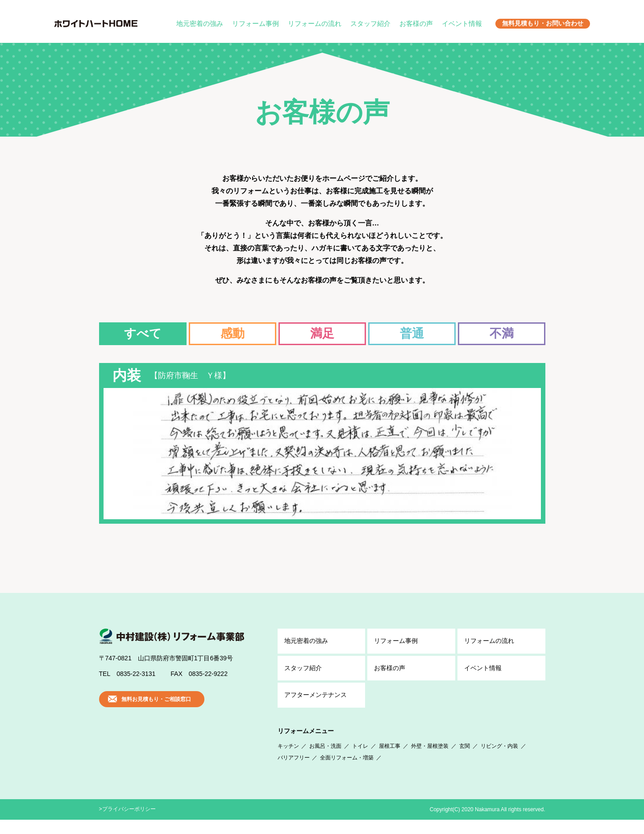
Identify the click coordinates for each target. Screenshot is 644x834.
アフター (315, 709)
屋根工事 (389, 760)
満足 (322, 333)
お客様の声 (416, 23)
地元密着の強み (199, 23)
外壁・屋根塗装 (430, 760)
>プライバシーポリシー (127, 823)
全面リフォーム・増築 (347, 772)
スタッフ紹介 (370, 23)
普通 (412, 333)
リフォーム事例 (255, 23)
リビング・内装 (499, 760)
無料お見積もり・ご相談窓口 (156, 713)
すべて (143, 333)
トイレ (360, 760)
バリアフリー (294, 772)
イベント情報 (462, 23)
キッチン (288, 760)
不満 (502, 333)
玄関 (464, 760)
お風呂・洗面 (325, 760)
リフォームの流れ (314, 23)
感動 (232, 333)
